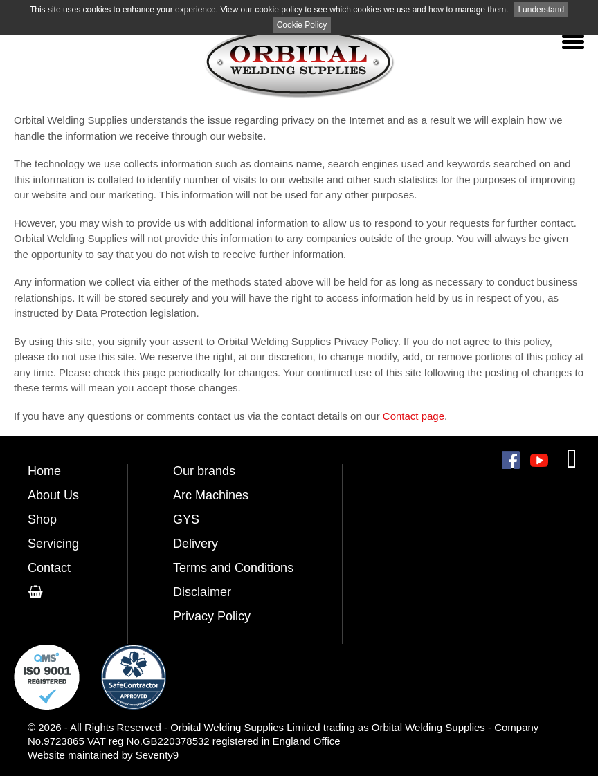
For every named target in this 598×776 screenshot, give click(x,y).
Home (44, 471)
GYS (186, 519)
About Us (53, 495)
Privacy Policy (212, 616)
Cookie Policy (302, 25)
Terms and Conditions (233, 568)
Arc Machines (210, 495)
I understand (541, 10)
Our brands (204, 471)
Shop (42, 519)
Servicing (53, 544)
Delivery (195, 544)
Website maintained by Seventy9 (103, 755)
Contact (49, 568)
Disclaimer (202, 592)
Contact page (413, 416)
